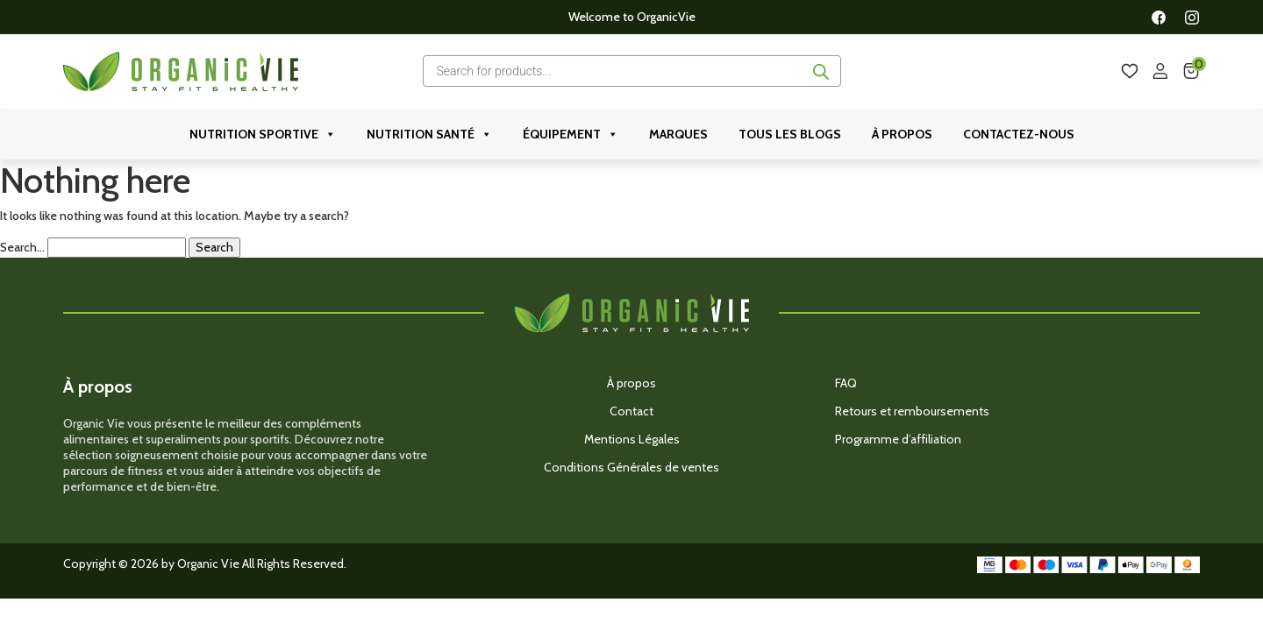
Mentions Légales (632, 439)
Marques (678, 134)
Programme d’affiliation (898, 439)
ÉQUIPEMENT (570, 134)
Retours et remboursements (912, 411)
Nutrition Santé (429, 134)
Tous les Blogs (790, 134)
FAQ (846, 383)
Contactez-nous (1018, 134)
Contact (631, 411)
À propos (902, 134)
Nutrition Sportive (262, 134)
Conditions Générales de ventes (631, 467)
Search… (22, 247)
